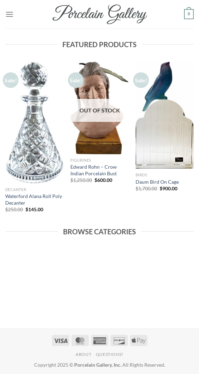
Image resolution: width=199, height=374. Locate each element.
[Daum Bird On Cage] (165, 115)
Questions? (109, 354)
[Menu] (9, 14)
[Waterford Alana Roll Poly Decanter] (34, 123)
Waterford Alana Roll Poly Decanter (33, 199)
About (83, 354)
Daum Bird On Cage (157, 182)
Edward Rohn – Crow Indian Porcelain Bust (93, 170)
